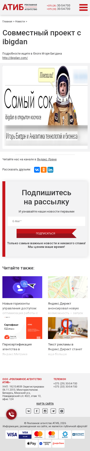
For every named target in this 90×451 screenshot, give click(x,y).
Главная (7, 21)
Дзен (61, 410)
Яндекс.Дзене (47, 159)
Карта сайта (45, 403)
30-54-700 (58, 5)
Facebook (36, 410)
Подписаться (45, 233)
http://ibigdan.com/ (15, 58)
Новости (20, 21)
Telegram (53, 410)
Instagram (45, 410)
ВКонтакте (28, 410)
